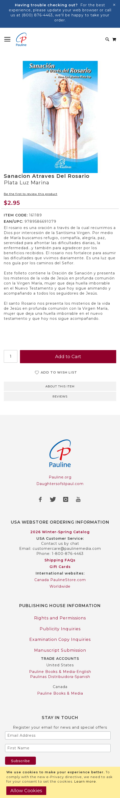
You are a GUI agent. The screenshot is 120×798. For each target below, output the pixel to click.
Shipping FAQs (60, 560)
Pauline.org (60, 477)
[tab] (60, 386)
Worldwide (60, 586)
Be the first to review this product (30, 194)
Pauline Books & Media (60, 693)
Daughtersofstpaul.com (60, 483)
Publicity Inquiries (60, 628)
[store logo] (21, 39)
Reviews (60, 396)
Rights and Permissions (60, 618)
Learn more (85, 781)
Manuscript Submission (60, 650)
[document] (60, 782)
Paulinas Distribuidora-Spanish (60, 676)
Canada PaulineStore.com (60, 580)
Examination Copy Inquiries (60, 639)
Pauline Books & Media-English (60, 671)
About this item (60, 386)
